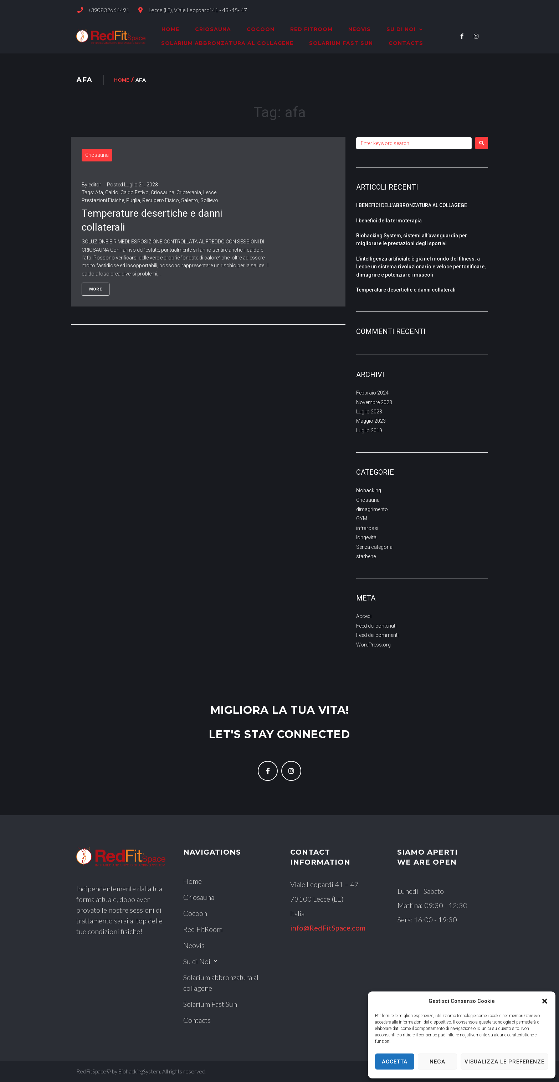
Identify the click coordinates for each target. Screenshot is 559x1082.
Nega (437, 1061)
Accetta (394, 1061)
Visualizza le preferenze (504, 1061)
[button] (544, 1001)
